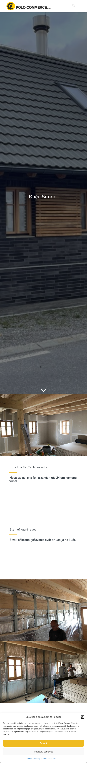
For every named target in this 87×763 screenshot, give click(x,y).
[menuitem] (72, 6)
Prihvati (43, 743)
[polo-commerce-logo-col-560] (36, 6)
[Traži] (72, 6)
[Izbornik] (78, 6)
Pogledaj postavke (43, 751)
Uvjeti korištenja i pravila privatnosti (41, 759)
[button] (82, 716)
